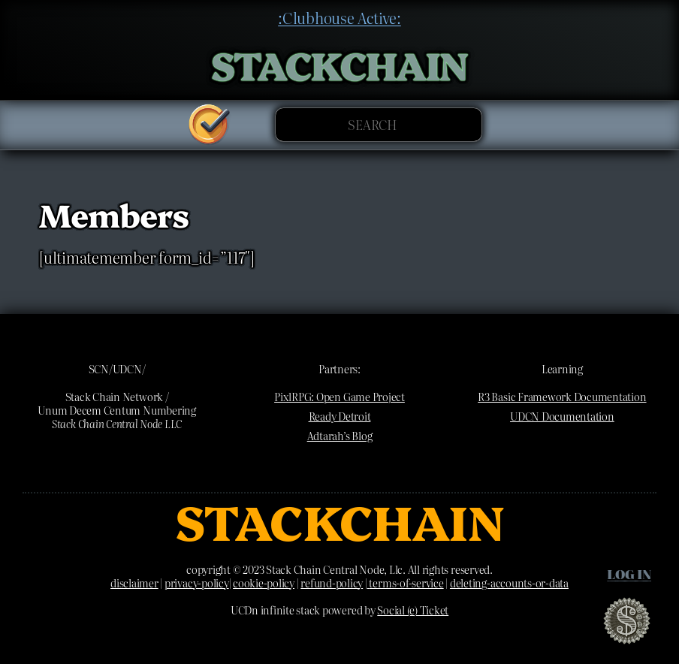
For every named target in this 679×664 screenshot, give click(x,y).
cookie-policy (263, 582)
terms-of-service (406, 582)
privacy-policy (196, 582)
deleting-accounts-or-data (509, 582)
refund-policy (331, 582)
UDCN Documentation (562, 416)
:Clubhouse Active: (339, 17)
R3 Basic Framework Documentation (562, 396)
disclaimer (134, 582)
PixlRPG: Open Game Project (339, 396)
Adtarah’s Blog (340, 435)
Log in (629, 573)
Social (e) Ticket (412, 609)
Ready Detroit (340, 416)
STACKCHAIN (340, 64)
